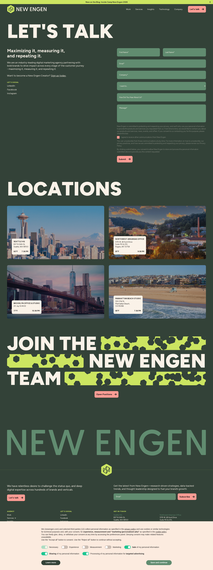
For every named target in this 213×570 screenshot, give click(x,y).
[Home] (27, 9)
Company (178, 9)
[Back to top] (106, 443)
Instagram (12, 93)
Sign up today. (58, 75)
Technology (164, 9)
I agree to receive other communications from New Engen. (143, 137)
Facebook (12, 89)
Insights (150, 9)
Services (139, 9)
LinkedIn (11, 85)
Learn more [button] (51, 562)
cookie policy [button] (161, 532)
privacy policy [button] (130, 529)
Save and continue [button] (159, 562)
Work (128, 9)
